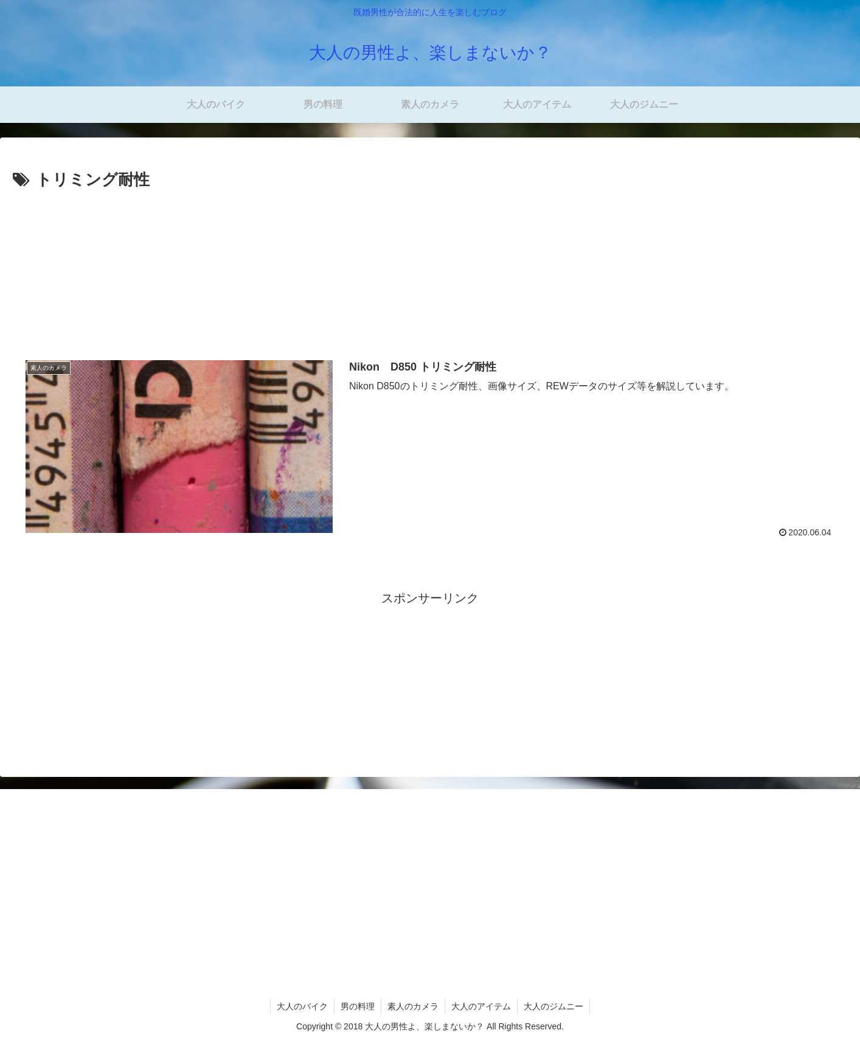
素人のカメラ (413, 1006)
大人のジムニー (553, 1006)
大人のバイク (302, 1006)
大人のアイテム (481, 1006)
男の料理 (358, 1006)
